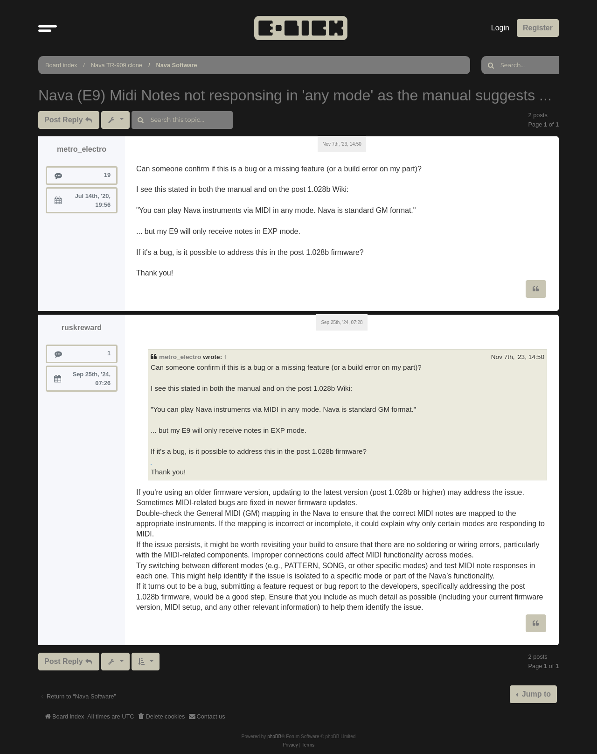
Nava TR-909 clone (116, 65)
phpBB (274, 736)
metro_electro (81, 149)
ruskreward (82, 327)
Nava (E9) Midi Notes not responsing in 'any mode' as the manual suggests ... (295, 95)
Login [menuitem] (500, 28)
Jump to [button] (535, 694)
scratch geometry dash (151, 464)
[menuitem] (161, 716)
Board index (61, 65)
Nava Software (176, 65)
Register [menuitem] (538, 28)
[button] (47, 28)
